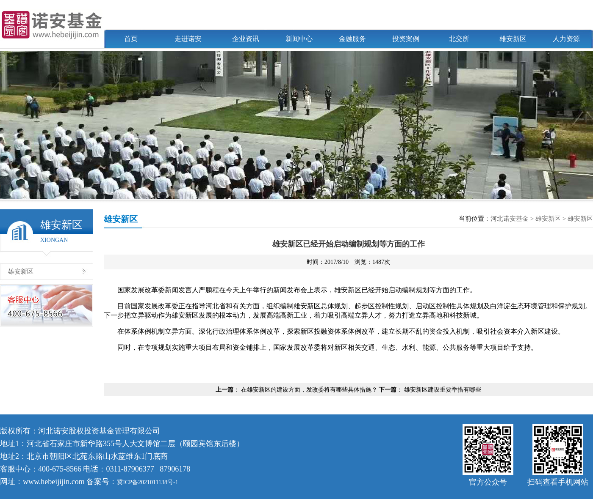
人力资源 (566, 38)
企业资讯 (245, 38)
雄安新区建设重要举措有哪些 (442, 390)
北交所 (459, 38)
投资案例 (405, 38)
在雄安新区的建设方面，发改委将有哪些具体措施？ (309, 390)
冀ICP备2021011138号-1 (147, 482)
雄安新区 (512, 38)
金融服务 (352, 38)
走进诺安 (188, 38)
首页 (131, 38)
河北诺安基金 (509, 218)
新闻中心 (299, 38)
